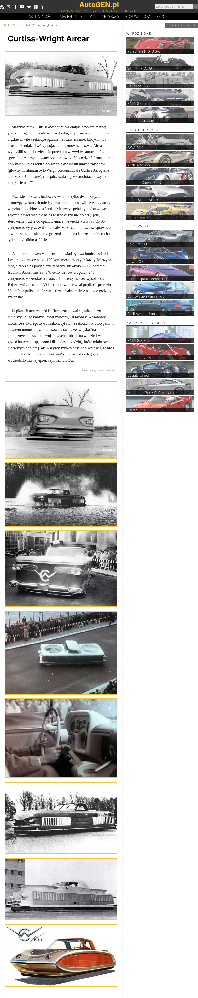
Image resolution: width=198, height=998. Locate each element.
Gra (147, 16)
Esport (163, 16)
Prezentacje (71, 16)
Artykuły (110, 16)
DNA (27, 25)
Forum (131, 16)
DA (92, 16)
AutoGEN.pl (14, 25)
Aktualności (40, 16)
